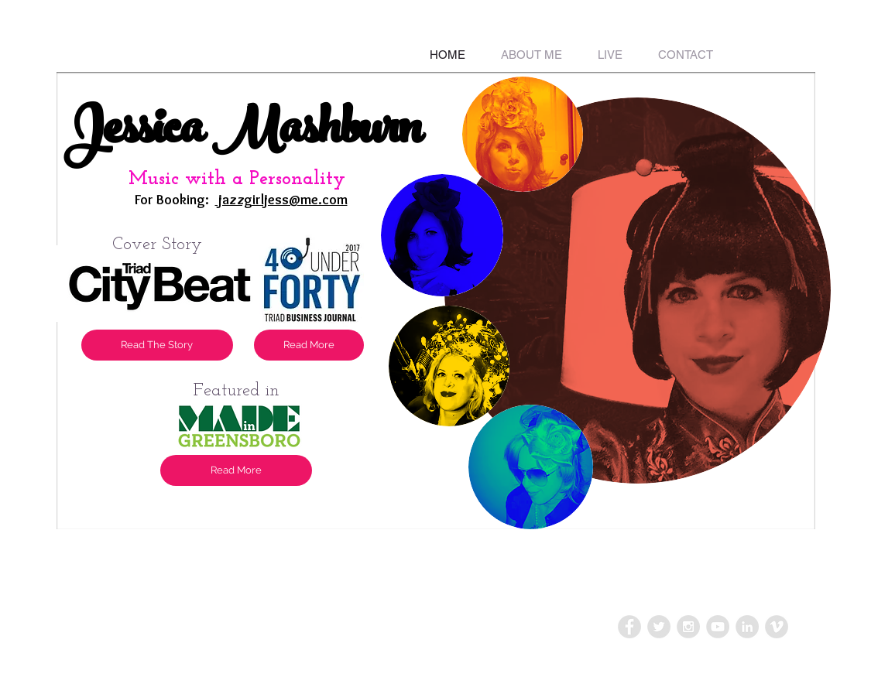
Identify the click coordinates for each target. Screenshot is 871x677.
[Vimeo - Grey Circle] (776, 626)
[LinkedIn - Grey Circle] (747, 626)
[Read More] (236, 470)
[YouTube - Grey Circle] (717, 626)
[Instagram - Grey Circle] (688, 626)
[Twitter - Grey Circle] (658, 626)
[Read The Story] (157, 345)
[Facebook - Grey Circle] (629, 626)
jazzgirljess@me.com (281, 199)
